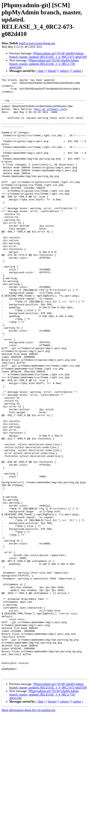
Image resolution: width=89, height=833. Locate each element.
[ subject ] (64, 70)
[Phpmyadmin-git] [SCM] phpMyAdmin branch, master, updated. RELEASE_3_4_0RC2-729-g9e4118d (44, 64)
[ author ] (77, 70)
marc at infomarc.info (51, 115)
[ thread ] (51, 70)
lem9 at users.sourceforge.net (37, 43)
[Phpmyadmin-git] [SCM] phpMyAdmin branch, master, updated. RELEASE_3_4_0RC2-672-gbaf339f (48, 55)
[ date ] (41, 70)
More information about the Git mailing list (28, 829)
